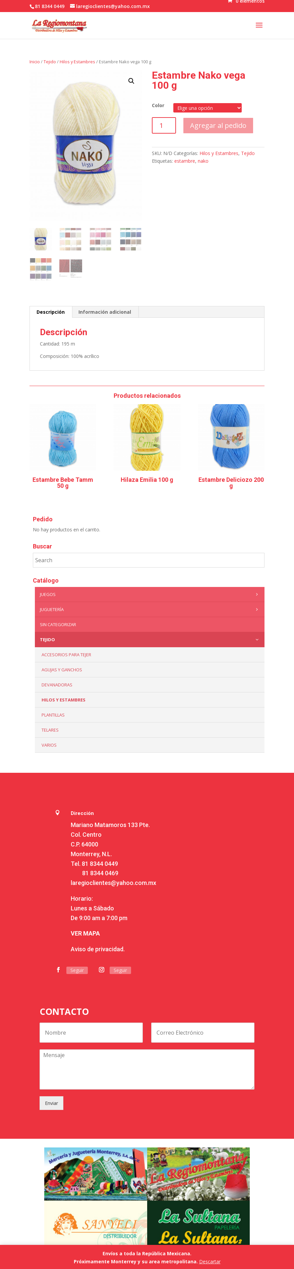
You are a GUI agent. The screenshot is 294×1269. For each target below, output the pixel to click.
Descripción (51, 312)
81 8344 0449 (100, 863)
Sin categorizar (58, 624)
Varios (49, 745)
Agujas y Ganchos (62, 670)
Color (158, 105)
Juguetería (150, 609)
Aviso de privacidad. (98, 949)
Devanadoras (57, 685)
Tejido (50, 62)
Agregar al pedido (218, 125)
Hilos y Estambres (77, 62)
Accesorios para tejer (66, 655)
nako (203, 161)
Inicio (35, 62)
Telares (50, 730)
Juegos (150, 594)
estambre (184, 161)
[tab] (50, 312)
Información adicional (104, 312)
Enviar (51, 1103)
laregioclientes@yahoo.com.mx (113, 882)
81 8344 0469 (100, 873)
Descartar (210, 1261)
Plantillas (53, 715)
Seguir (77, 970)
